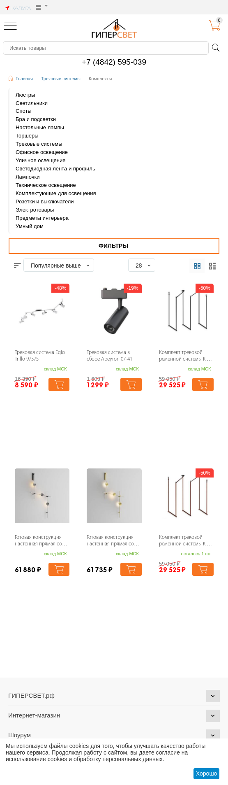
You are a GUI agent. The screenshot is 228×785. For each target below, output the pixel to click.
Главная (24, 78)
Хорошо (206, 773)
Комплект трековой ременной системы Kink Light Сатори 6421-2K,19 (185, 356)
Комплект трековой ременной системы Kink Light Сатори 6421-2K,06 (185, 541)
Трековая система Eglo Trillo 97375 (40, 356)
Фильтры (113, 245)
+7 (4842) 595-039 (114, 62)
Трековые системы (61, 78)
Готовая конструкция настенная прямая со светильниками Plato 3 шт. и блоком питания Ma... (40, 541)
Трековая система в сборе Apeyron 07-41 (109, 356)
